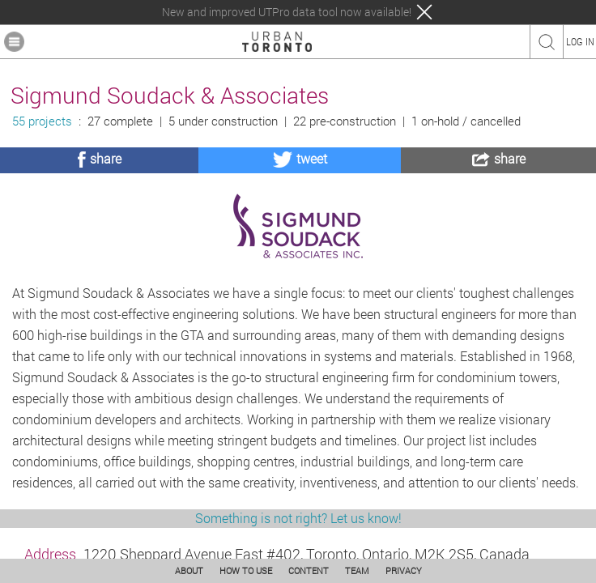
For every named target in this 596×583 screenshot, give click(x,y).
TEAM (357, 570)
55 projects (42, 121)
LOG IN (580, 41)
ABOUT (189, 570)
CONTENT (308, 570)
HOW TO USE (245, 570)
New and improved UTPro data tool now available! (286, 12)
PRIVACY (403, 570)
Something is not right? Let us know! (298, 517)
